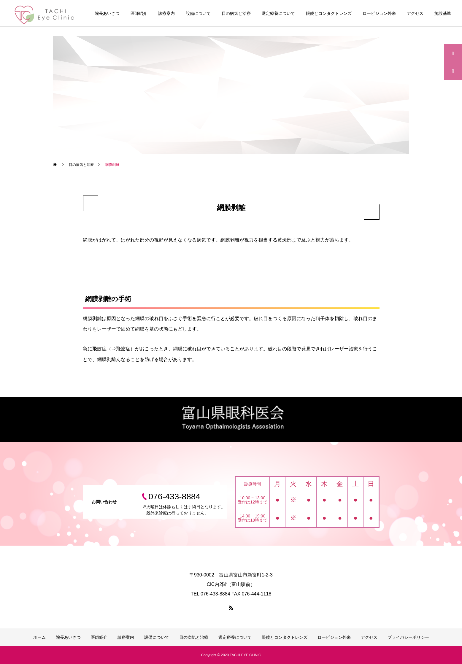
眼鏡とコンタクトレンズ (329, 13)
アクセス (415, 13)
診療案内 (166, 13)
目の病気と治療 (236, 13)
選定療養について (278, 13)
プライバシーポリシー (408, 637)
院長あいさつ (107, 13)
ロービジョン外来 (379, 13)
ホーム (39, 637)
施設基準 (442, 13)
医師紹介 (139, 13)
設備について (198, 13)
